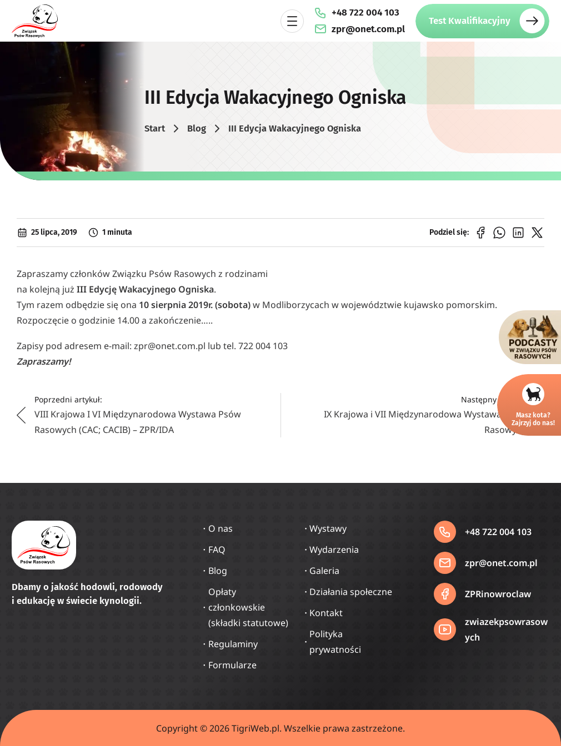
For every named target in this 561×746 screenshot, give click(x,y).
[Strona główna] (35, 21)
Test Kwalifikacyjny (469, 21)
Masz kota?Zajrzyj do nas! (533, 419)
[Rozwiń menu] (292, 21)
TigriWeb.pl (255, 728)
